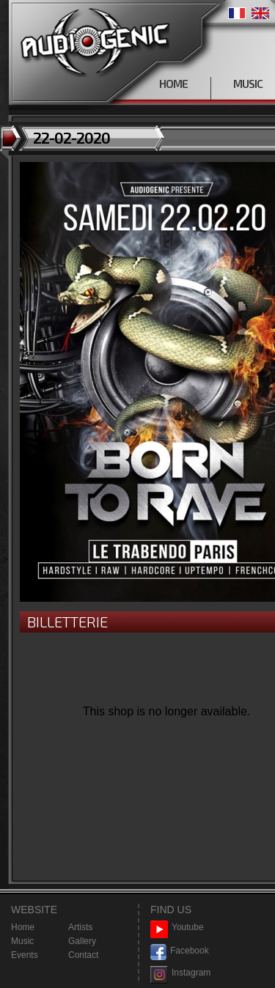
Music (22, 941)
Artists (80, 927)
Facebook (179, 951)
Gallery (82, 941)
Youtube (177, 927)
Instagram (180, 973)
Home (22, 927)
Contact (83, 955)
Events (24, 955)
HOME (173, 83)
